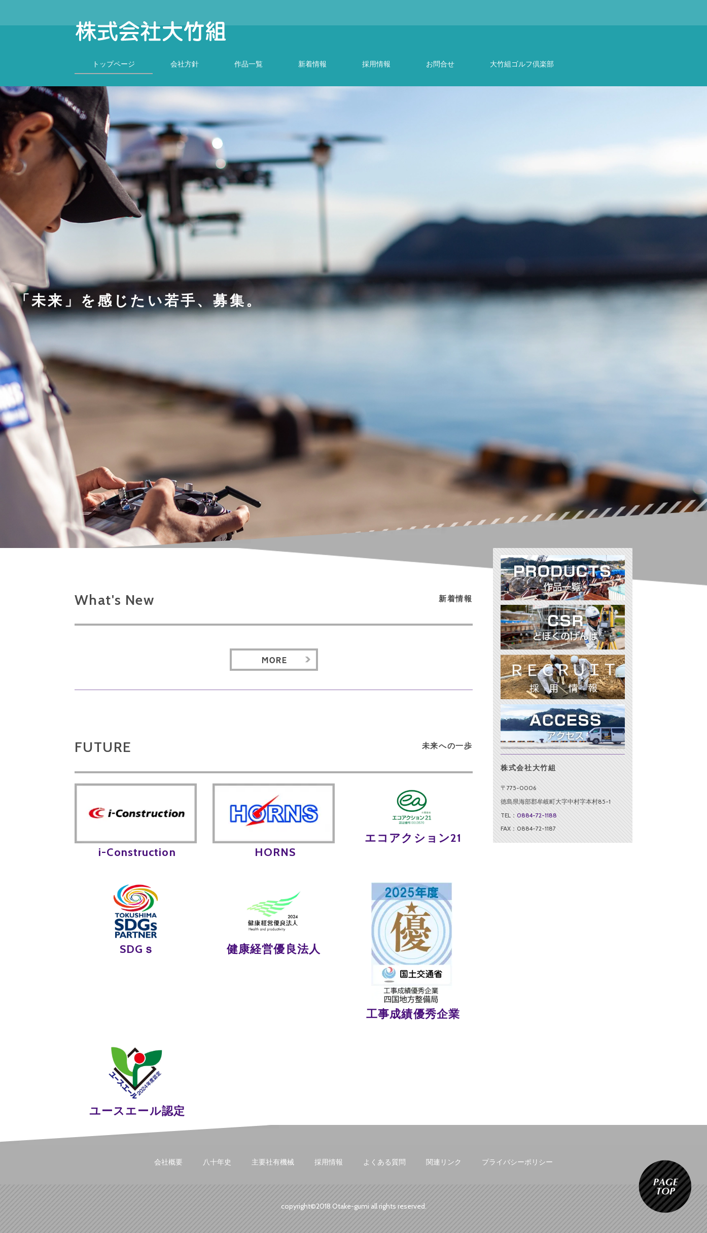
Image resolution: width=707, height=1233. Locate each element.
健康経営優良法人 (274, 949)
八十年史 (217, 1162)
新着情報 (312, 63)
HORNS (274, 852)
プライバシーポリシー (517, 1162)
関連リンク (444, 1162)
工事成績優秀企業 (411, 1014)
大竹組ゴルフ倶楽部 (522, 63)
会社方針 (184, 63)
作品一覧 (248, 63)
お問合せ (440, 63)
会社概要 (168, 1162)
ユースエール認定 (135, 1111)
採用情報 (376, 63)
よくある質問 (384, 1162)
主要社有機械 (273, 1162)
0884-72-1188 (537, 815)
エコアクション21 (412, 838)
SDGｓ (136, 949)
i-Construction (135, 852)
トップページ (113, 63)
